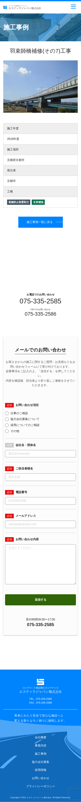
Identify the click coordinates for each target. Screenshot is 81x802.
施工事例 (40, 753)
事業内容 (40, 745)
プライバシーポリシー (40, 786)
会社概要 (40, 737)
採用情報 (40, 769)
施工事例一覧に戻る (40, 222)
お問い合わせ (40, 778)
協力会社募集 (40, 761)
